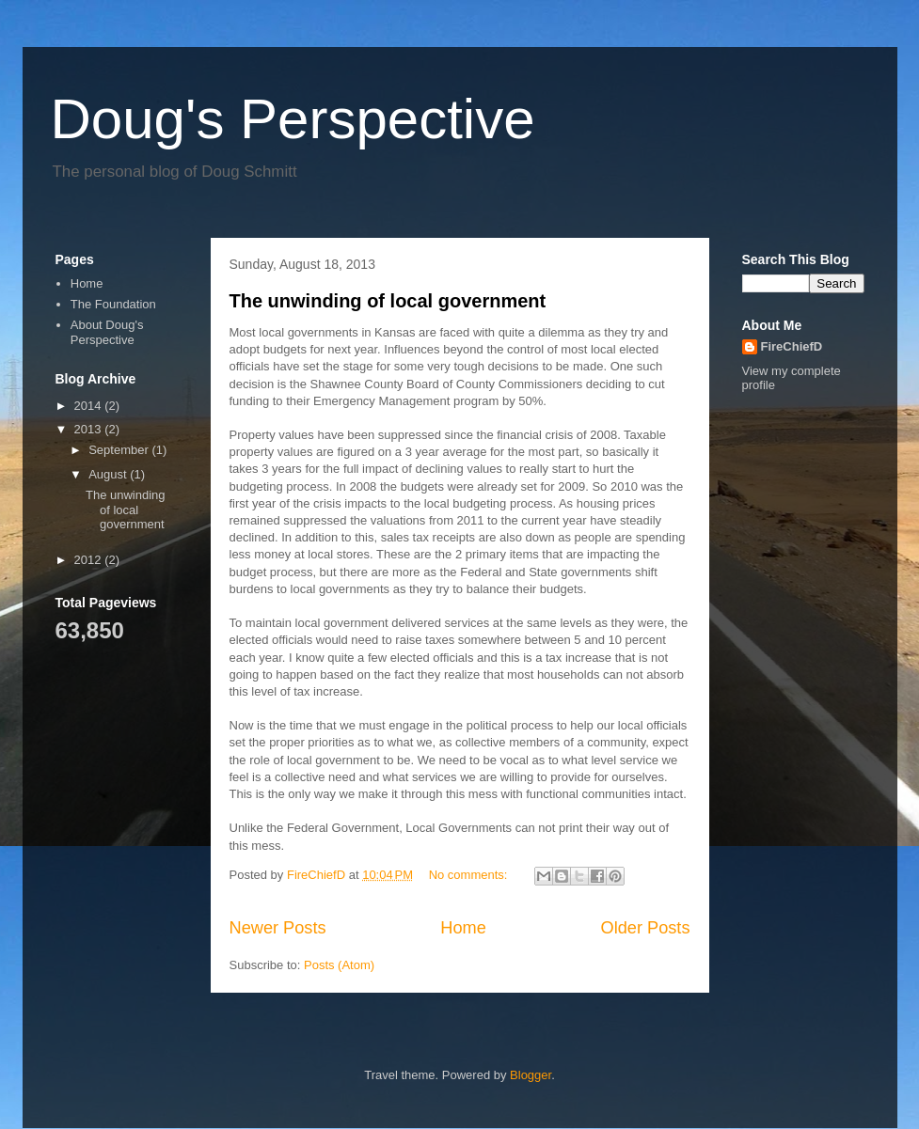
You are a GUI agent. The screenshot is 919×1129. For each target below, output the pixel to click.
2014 (89, 406)
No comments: (470, 875)
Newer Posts (278, 927)
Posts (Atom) (339, 965)
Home (463, 927)
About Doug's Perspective (107, 332)
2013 (89, 429)
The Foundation (113, 304)
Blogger (530, 1075)
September (119, 450)
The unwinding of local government (388, 300)
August (109, 474)
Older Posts (644, 927)
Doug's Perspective (293, 118)
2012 (89, 560)
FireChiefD (792, 346)
